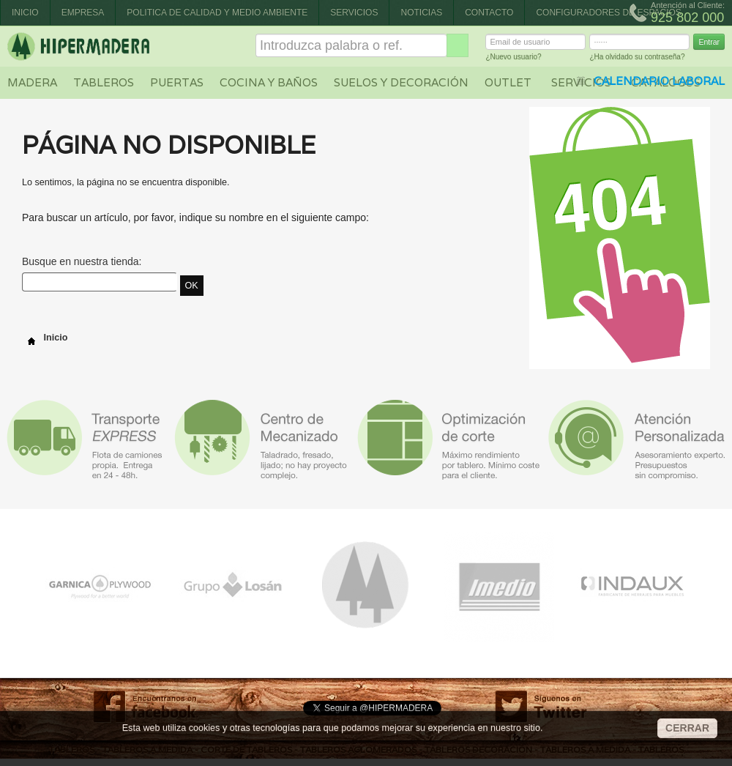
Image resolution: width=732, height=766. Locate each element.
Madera (32, 82)
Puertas (176, 82)
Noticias (421, 12)
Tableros (103, 82)
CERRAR (687, 728)
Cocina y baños (269, 82)
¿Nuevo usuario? (513, 59)
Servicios (354, 12)
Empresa (83, 12)
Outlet (508, 82)
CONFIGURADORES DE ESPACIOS (608, 12)
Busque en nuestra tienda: (81, 261)
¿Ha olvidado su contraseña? (636, 59)
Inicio (25, 12)
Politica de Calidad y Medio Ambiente (217, 12)
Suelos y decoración (401, 82)
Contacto (489, 12)
